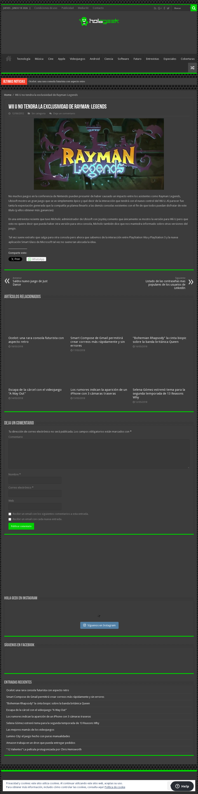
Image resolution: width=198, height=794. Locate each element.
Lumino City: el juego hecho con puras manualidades (38, 736)
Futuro (137, 58)
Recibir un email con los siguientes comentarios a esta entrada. (51, 513)
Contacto (98, 8)
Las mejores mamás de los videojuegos (30, 729)
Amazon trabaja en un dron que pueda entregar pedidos (40, 742)
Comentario (15, 436)
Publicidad (68, 8)
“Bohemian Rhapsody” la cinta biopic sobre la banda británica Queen (159, 340)
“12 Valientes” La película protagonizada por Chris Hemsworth (44, 749)
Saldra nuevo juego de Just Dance (34, 281)
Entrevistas (152, 58)
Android (95, 58)
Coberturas (188, 58)
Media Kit (83, 8)
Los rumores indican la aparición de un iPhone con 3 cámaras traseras (99, 391)
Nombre (14, 474)
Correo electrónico (20, 487)
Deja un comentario (64, 113)
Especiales (170, 58)
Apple (61, 58)
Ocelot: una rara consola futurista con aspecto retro (57, 81)
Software (123, 58)
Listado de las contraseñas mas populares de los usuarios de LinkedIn (163, 283)
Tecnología (23, 58)
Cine (50, 58)
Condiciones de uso (45, 8)
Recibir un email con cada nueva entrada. (37, 519)
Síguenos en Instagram (99, 625)
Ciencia (108, 58)
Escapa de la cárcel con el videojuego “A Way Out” (36, 710)
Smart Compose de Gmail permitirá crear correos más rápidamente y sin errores (98, 341)
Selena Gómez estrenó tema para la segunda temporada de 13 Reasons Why (159, 393)
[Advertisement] (99, 40)
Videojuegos (77, 58)
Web (11, 500)
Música (39, 58)
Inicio (8, 58)
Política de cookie (115, 787)
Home (7, 94)
